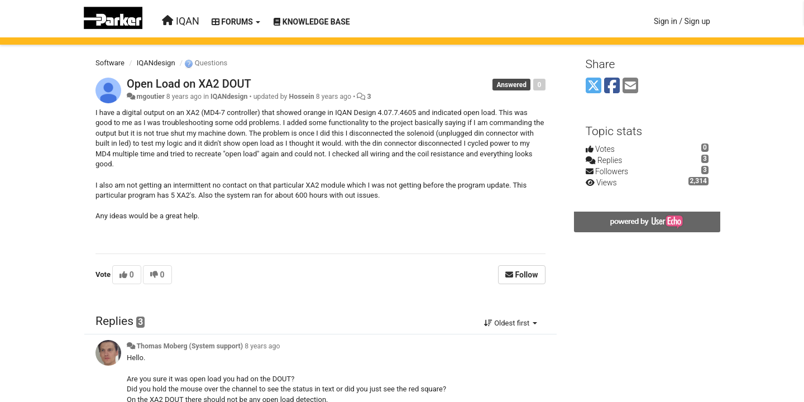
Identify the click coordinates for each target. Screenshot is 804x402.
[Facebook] (612, 86)
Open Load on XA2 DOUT (189, 83)
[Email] (630, 86)
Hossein (301, 96)
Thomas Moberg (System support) (189, 346)
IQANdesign (156, 63)
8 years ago (262, 346)
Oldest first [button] (510, 323)
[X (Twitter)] (593, 86)
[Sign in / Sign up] (682, 21)
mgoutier (150, 96)
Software (110, 63)
